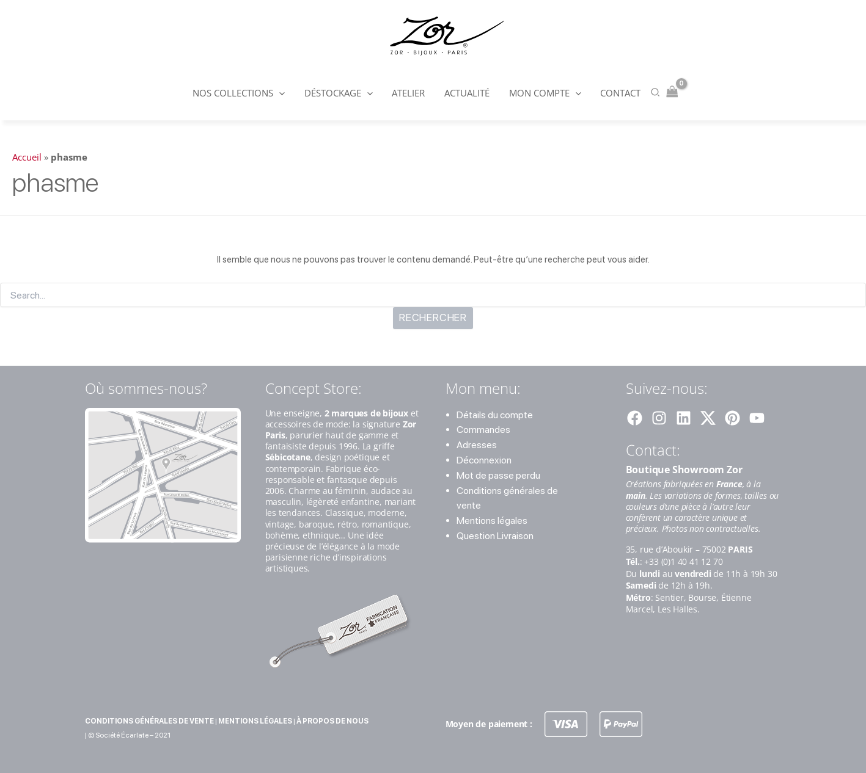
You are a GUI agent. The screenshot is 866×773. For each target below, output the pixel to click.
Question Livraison (495, 536)
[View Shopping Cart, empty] (669, 92)
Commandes (483, 429)
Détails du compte (495, 415)
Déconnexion (484, 460)
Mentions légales (492, 520)
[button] (281, 92)
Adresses (477, 445)
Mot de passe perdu (498, 475)
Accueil (27, 157)
